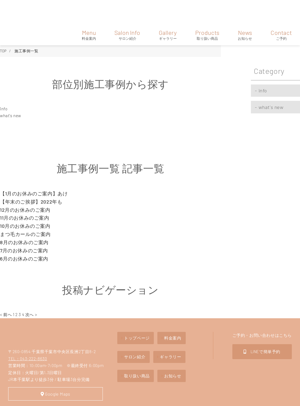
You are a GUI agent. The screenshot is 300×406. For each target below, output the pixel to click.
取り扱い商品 (134, 345)
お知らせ (171, 345)
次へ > (31, 290)
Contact (281, 10)
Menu (89, 10)
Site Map (18, 398)
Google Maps (49, 372)
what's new (10, 91)
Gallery (168, 10)
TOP (3, 26)
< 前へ (6, 290)
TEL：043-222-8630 (27, 335)
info (3, 84)
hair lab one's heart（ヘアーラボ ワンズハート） (25, 10)
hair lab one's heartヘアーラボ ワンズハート (30, 313)
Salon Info (127, 10)
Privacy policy (49, 398)
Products (207, 10)
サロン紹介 (132, 328)
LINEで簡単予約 (262, 325)
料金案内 (171, 312)
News (245, 10)
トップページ (134, 312)
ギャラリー (173, 328)
